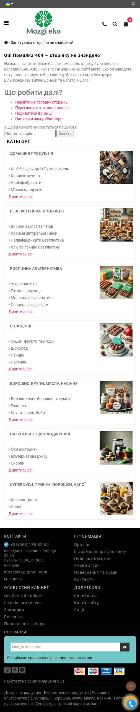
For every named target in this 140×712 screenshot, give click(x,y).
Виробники (85, 596)
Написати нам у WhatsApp (39, 119)
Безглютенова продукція (37, 211)
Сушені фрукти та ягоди (31, 341)
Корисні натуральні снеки (33, 233)
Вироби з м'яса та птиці (31, 226)
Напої (15, 507)
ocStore (34, 681)
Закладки (14, 610)
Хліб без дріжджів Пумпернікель (39, 169)
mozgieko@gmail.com (25, 572)
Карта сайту (86, 603)
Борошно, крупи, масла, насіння (43, 383)
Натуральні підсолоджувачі (40, 434)
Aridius (58, 681)
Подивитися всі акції (33, 113)
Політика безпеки (92, 558)
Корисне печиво (24, 176)
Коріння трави (23, 500)
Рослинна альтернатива (36, 268)
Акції (79, 610)
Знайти (65, 133)
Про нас (82, 544)
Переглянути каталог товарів (42, 108)
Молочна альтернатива (31, 297)
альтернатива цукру (28, 456)
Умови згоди (87, 565)
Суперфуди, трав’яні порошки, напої (47, 484)
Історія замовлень (23, 603)
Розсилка (14, 617)
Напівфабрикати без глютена (36, 240)
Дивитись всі (20, 196)
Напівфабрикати (25, 182)
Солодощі (20, 326)
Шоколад (18, 348)
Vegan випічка (23, 284)
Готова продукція (26, 291)
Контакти (84, 579)
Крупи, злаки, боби (27, 412)
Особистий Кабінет (23, 596)
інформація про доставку (100, 551)
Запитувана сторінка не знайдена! (42, 42)
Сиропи (16, 463)
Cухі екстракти (23, 449)
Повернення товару (24, 623)
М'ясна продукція (25, 189)
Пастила (17, 362)
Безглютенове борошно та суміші (40, 399)
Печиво (16, 355)
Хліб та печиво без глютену (34, 247)
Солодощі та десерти (28, 304)
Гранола (17, 405)
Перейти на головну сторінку (41, 102)
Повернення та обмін (96, 572)
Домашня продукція (31, 153)
